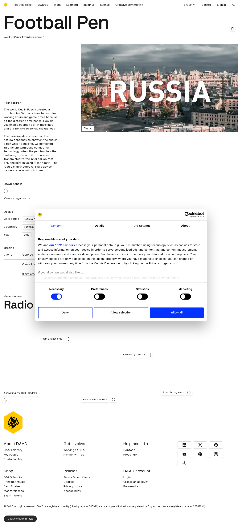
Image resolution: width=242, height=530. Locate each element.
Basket (206, 4)
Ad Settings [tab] (142, 225)
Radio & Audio (32, 219)
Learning (72, 4)
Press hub (130, 454)
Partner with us (74, 454)
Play (88, 128)
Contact (129, 450)
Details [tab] (99, 225)
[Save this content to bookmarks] (232, 28)
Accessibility (72, 490)
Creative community (129, 4)
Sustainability (13, 459)
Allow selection (121, 312)
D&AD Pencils (13, 477)
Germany (29, 226)
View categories (17, 198)
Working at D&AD (75, 450)
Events (105, 4)
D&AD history (13, 450)
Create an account (136, 481)
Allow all (177, 312)
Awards (43, 4)
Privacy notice (73, 486)
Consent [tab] (57, 225)
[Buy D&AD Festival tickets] (22, 5)
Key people (11, 454)
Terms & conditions (77, 477)
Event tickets (13, 495)
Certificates (12, 486)
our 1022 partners (62, 245)
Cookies (69, 481)
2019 (26, 234)
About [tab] (185, 225)
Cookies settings (20, 519)
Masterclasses (14, 490)
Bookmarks (131, 486)
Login (127, 477)
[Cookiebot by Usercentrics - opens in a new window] (187, 214)
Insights (89, 4)
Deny (65, 312)
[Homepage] (6, 5)
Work (57, 4)
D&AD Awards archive (27, 37)
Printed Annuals (14, 481)
